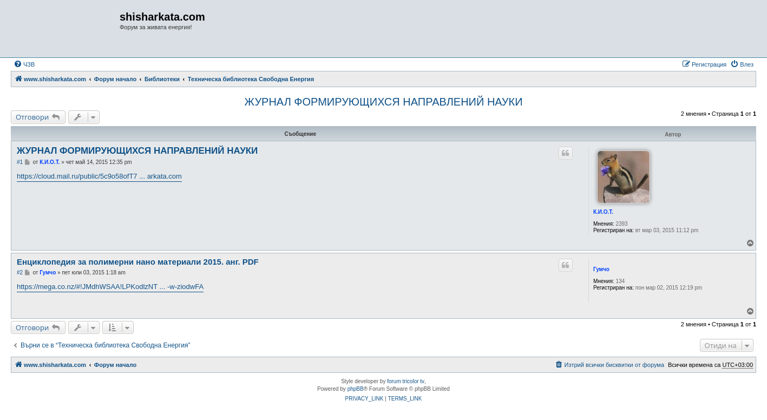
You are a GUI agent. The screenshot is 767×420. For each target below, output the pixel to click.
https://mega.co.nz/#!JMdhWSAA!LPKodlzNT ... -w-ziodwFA (110, 287)
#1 (20, 162)
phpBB (356, 389)
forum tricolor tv (405, 381)
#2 (20, 272)
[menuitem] (24, 64)
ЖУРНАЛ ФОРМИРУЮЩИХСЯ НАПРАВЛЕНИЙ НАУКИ (383, 102)
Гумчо (601, 269)
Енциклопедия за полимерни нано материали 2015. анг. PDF (138, 261)
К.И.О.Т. (603, 212)
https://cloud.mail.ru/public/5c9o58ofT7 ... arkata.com (99, 176)
